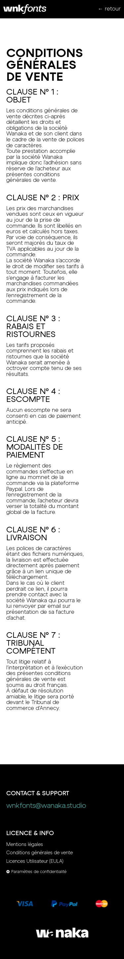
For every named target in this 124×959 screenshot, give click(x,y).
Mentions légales (24, 844)
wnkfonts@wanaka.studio (46, 806)
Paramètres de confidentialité (36, 872)
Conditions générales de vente (39, 853)
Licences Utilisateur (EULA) (34, 861)
